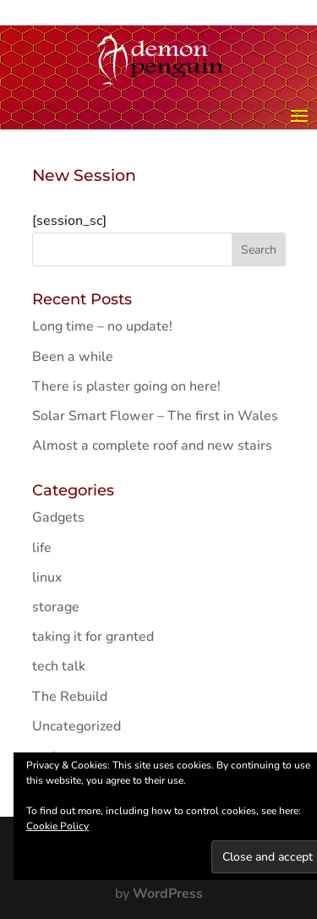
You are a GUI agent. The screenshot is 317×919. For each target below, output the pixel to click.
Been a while (72, 356)
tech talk (58, 666)
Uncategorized (76, 726)
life (42, 548)
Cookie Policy (57, 826)
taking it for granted (93, 636)
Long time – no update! (102, 326)
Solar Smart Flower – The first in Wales (155, 416)
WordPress (168, 893)
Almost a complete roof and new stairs (152, 445)
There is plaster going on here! (126, 386)
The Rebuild (69, 696)
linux (47, 577)
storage (55, 607)
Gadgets (58, 517)
